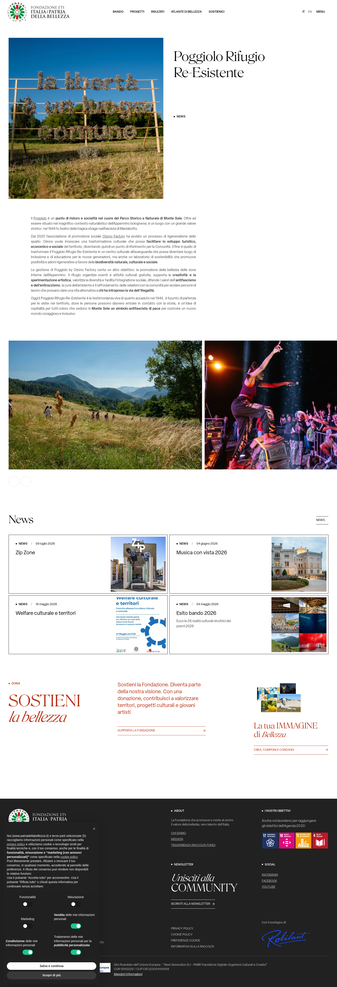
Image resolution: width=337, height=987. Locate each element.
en (310, 12)
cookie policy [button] (69, 857)
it (303, 12)
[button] (94, 828)
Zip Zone (25, 553)
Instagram (270, 875)
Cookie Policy (182, 934)
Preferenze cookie (185, 940)
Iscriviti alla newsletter (190, 904)
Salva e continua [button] (51, 966)
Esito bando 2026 (196, 613)
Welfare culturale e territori (46, 613)
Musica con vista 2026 (201, 553)
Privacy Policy (182, 928)
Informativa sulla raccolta (192, 946)
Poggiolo (40, 218)
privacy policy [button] (16, 844)
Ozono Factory (114, 236)
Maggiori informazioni (128, 974)
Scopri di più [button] (52, 975)
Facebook (269, 881)
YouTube (268, 887)
